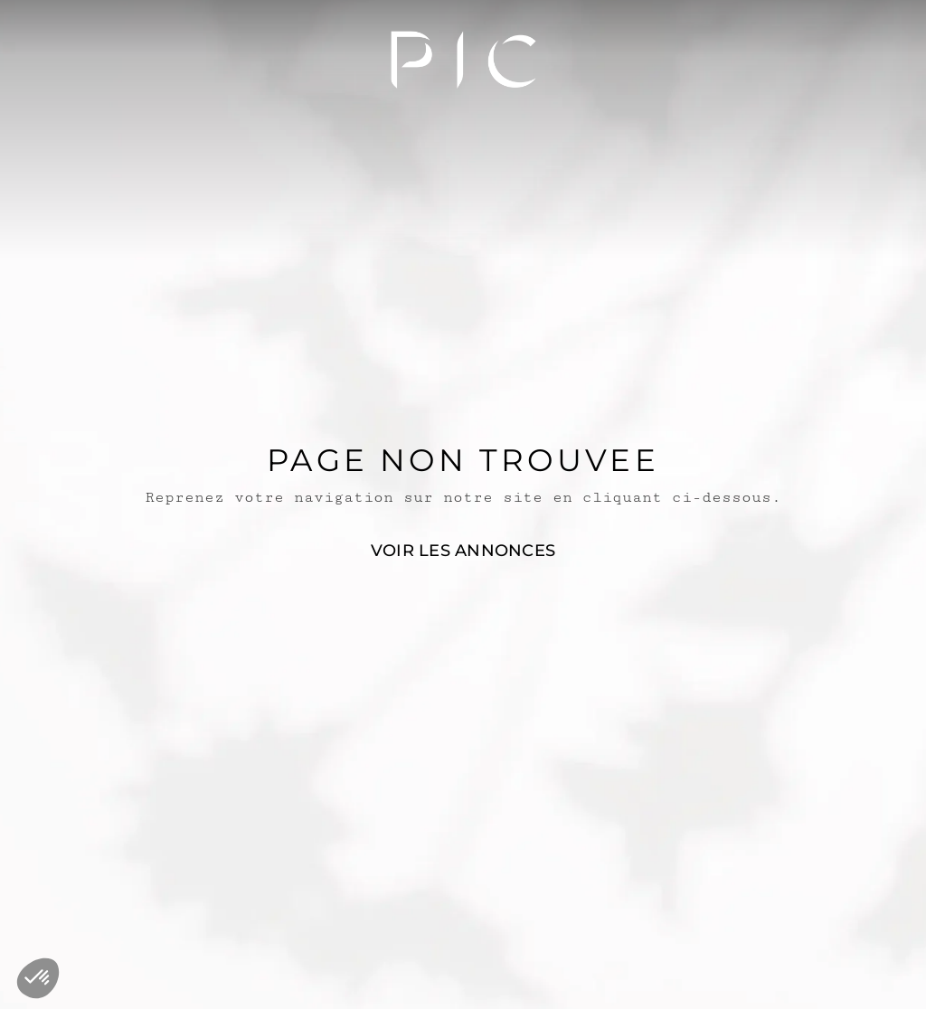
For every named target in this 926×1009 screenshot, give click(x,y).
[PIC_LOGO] (463, 59)
